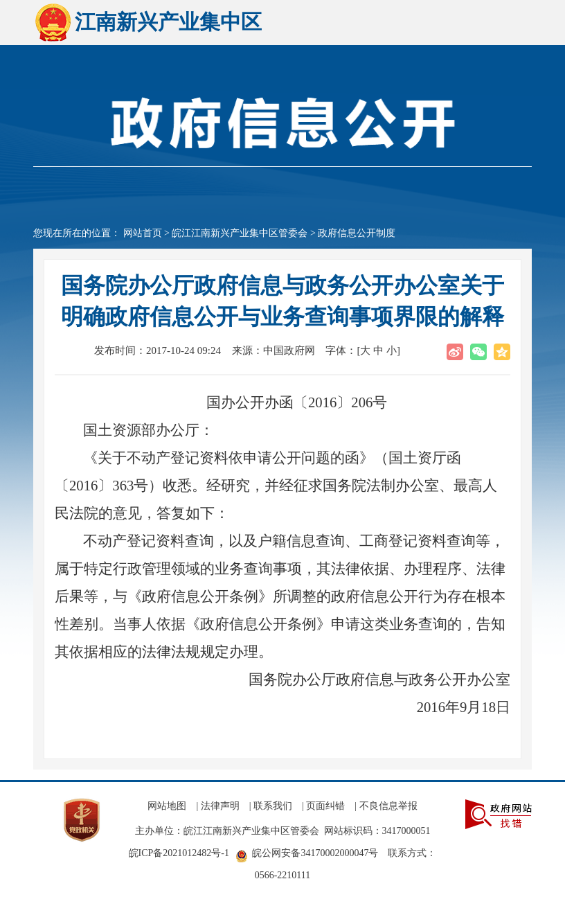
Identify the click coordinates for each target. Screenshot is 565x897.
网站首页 (142, 233)
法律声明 (220, 806)
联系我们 (272, 806)
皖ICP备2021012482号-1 (179, 853)
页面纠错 (325, 806)
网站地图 (166, 806)
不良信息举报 (388, 806)
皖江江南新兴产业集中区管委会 (239, 233)
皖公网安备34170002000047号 (315, 853)
